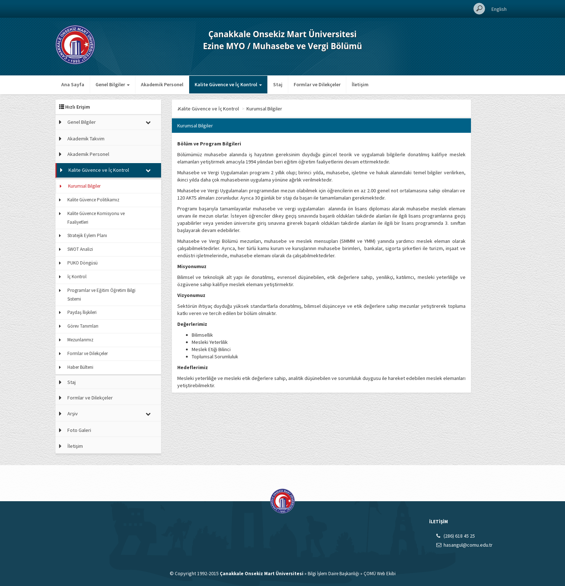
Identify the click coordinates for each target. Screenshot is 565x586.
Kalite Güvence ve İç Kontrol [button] (228, 84)
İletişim (360, 84)
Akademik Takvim (85, 138)
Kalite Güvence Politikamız (93, 200)
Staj (277, 84)
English (499, 9)
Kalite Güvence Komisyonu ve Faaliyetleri (96, 217)
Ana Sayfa (72, 84)
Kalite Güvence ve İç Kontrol (98, 170)
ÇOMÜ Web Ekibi (380, 573)
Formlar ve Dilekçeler (317, 84)
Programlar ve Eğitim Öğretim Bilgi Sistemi (101, 294)
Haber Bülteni (80, 367)
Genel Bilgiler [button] (112, 84)
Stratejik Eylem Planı (87, 235)
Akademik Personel (162, 84)
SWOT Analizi (80, 249)
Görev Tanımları (82, 326)
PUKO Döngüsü (82, 263)
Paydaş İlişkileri (82, 312)
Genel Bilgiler (81, 122)
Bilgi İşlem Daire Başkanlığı (333, 573)
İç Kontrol (76, 277)
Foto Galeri (79, 430)
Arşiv (72, 413)
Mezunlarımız (80, 340)
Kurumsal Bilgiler (84, 186)
